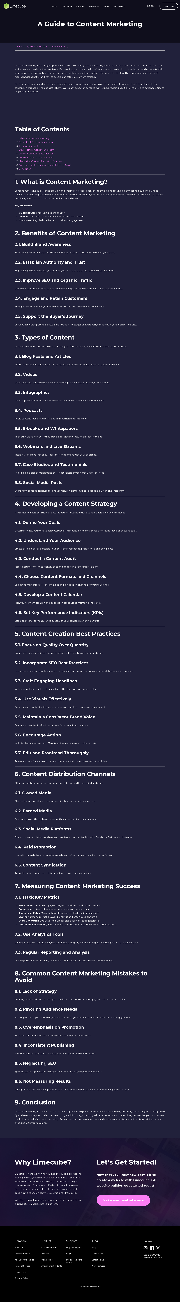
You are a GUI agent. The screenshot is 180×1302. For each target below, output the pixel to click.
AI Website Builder (49, 1273)
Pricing (80, 6)
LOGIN (150, 6)
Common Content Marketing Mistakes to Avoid (45, 165)
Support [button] (119, 6)
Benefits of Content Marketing (36, 142)
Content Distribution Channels (36, 157)
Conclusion (25, 169)
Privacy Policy (21, 1297)
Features (67, 6)
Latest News (98, 1285)
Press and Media (22, 1279)
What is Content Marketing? (34, 138)
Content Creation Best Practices (37, 153)
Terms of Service (22, 1291)
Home (54, 6)
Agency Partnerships (24, 1285)
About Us (94, 6)
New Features (98, 1291)
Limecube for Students (51, 1291)
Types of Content (28, 146)
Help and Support (74, 1273)
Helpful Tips (97, 1279)
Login (68, 1279)
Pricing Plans (46, 1285)
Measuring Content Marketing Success (40, 161)
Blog (106, 6)
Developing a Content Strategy (36, 150)
